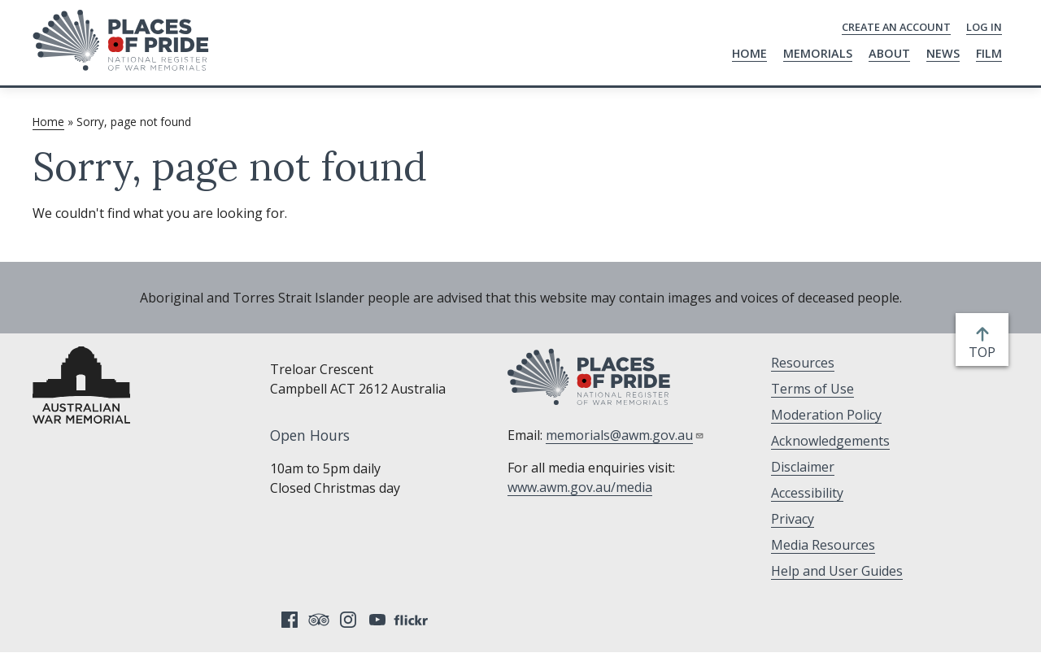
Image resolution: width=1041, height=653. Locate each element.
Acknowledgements (830, 441)
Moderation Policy (826, 415)
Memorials (817, 53)
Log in (984, 27)
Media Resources (823, 545)
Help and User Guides (837, 571)
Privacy (792, 519)
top (985, 352)
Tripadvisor (319, 620)
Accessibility (807, 493)
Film (989, 53)
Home (749, 53)
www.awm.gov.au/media (579, 487)
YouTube (377, 620)
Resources (802, 363)
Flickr (413, 620)
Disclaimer (802, 467)
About (889, 53)
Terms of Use (812, 389)
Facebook (290, 620)
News (943, 53)
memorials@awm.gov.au (625, 435)
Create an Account (896, 27)
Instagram (348, 620)
